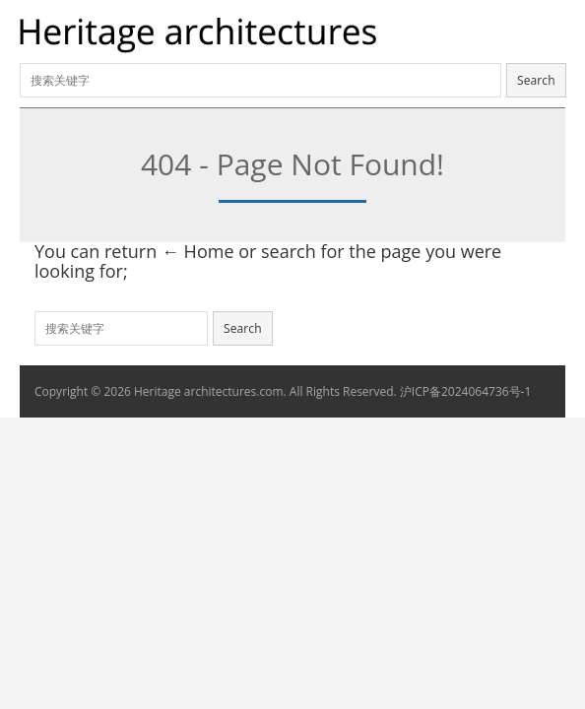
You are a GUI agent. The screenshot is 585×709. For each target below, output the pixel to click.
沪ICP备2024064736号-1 (465, 391)
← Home (198, 251)
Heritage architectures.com (209, 391)
